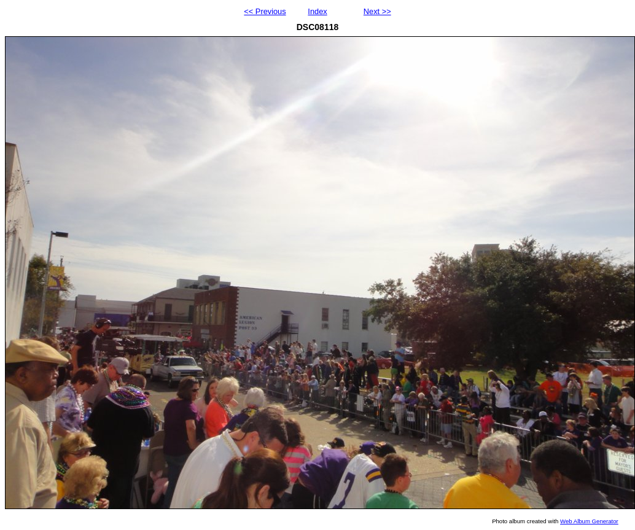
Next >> (377, 11)
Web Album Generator (589, 521)
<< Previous (265, 11)
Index (317, 11)
